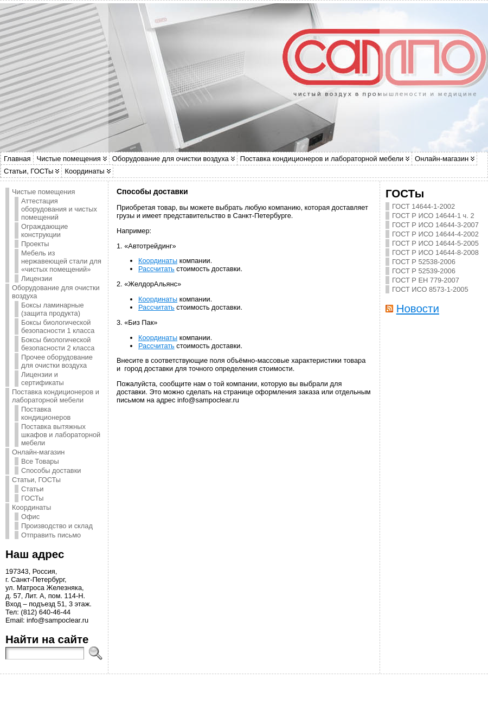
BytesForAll (261, 689)
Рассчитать (156, 269)
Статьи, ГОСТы (28, 171)
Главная (17, 159)
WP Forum (302, 689)
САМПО (249, 686)
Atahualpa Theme (235, 689)
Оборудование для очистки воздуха (170, 159)
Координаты (84, 171)
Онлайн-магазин (441, 159)
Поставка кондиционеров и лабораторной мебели (321, 159)
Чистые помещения (68, 159)
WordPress (205, 689)
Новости (417, 308)
